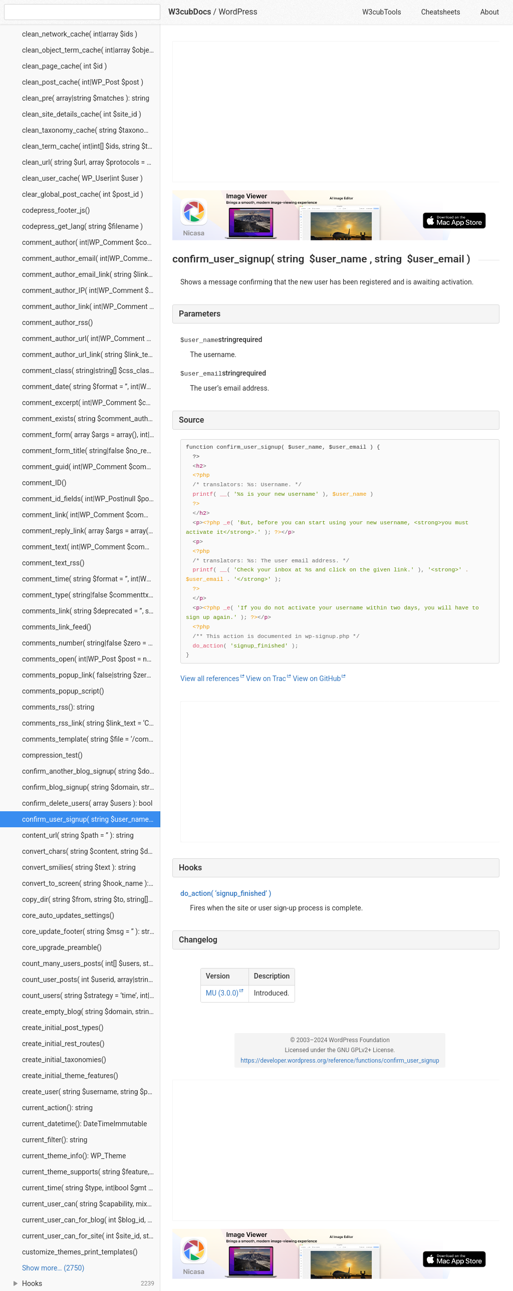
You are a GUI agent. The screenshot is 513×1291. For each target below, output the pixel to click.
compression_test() (52, 755)
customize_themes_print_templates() (80, 1252)
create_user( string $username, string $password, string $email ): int (91, 1092)
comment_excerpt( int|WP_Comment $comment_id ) (91, 403)
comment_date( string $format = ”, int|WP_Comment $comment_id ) (91, 387)
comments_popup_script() (63, 691)
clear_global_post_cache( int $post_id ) (82, 194)
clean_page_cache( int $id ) (64, 66)
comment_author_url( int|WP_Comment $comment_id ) (91, 339)
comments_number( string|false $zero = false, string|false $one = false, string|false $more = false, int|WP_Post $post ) (91, 643)
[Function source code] (339, 551)
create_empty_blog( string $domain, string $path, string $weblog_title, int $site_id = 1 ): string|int (91, 1012)
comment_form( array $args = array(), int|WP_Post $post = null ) (91, 435)
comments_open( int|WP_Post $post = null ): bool (91, 659)
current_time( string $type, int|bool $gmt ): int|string (91, 1188)
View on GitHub (317, 679)
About (489, 12)
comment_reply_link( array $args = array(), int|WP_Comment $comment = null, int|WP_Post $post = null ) (91, 531)
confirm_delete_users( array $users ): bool (87, 803)
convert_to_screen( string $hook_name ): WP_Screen (91, 883)
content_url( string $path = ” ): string (78, 835)
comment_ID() (44, 483)
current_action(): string (57, 1108)
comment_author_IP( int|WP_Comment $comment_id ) (91, 290)
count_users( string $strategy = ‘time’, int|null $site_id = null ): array (91, 996)
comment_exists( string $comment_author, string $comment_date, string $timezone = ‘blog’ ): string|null (91, 419)
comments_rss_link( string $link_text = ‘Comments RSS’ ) (91, 723)
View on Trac (266, 679)
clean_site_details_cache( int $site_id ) (81, 114)
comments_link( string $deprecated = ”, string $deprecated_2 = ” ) (91, 611)
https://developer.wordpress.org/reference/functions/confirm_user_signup (339, 1060)
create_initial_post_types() (63, 1028)
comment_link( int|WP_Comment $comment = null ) (91, 515)
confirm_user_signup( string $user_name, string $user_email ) (91, 819)
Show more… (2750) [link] (53, 1268)
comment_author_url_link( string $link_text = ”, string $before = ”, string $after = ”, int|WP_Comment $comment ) (91, 355)
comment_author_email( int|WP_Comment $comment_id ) (91, 258)
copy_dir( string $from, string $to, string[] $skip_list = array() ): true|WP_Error (91, 899)
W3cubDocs (189, 12)
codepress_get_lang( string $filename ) (82, 226)
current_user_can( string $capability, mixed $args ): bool (91, 1204)
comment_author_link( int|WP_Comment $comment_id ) (91, 306)
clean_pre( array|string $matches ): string (85, 98)
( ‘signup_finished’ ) (225, 893)
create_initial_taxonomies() (64, 1060)
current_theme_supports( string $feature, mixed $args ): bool (91, 1172)
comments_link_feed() (56, 627)
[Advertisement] (336, 112)
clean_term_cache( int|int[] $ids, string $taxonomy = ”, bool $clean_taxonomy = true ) (91, 146)
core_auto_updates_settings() (68, 915)
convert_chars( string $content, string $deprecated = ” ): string (91, 851)
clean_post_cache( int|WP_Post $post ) (82, 82)
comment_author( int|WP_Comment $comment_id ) (91, 242)
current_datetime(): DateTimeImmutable (84, 1124)
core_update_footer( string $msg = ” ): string (90, 931)
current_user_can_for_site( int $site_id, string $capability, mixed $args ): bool (91, 1236)
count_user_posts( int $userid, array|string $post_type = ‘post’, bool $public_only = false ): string (91, 980)
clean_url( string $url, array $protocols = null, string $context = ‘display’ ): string (91, 162)
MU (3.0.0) (222, 993)
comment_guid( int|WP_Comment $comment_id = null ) (91, 467)
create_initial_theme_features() (70, 1076)
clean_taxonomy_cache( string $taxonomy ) (89, 130)
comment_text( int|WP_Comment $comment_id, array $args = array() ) (91, 547)
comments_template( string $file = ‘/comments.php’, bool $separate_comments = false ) (91, 739)
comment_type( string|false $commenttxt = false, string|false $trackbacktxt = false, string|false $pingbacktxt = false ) (91, 595)
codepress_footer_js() (56, 210)
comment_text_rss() (53, 563)
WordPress (238, 12)
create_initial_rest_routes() (63, 1044)
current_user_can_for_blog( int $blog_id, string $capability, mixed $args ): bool (91, 1220)
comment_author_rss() (57, 322)
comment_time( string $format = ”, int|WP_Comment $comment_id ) (91, 579)
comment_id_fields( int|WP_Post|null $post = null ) (91, 499)
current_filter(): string (54, 1140)
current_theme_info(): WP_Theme (74, 1156)
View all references (209, 679)
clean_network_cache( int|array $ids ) (79, 34)
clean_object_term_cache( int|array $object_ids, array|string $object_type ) (91, 50)
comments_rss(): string (58, 707)
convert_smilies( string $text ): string (79, 867)
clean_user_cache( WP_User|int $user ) (82, 178)
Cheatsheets (440, 12)
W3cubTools (381, 12)
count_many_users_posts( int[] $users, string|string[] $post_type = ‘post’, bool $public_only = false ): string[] (91, 963)
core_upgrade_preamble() (62, 947)
